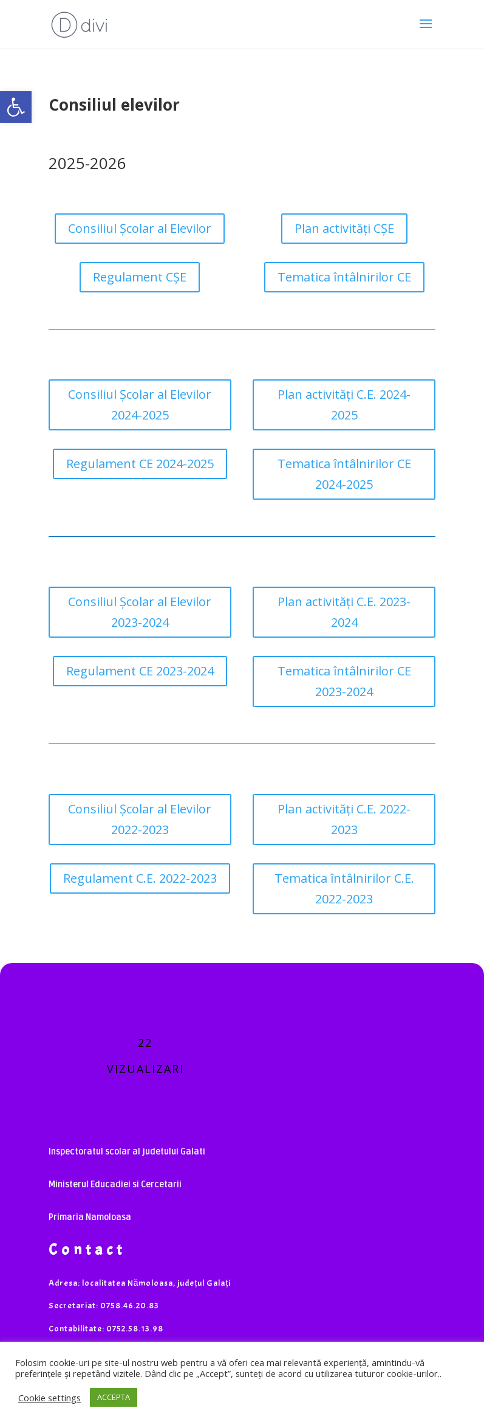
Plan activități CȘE (344, 228)
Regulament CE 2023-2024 (140, 671)
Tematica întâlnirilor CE (344, 277)
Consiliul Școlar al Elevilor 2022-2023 (139, 819)
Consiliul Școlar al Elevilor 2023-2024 (139, 611)
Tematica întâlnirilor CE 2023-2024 (344, 681)
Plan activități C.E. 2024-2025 (344, 404)
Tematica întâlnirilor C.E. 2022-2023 (344, 888)
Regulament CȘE (139, 277)
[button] (16, 107)
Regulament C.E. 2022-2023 (140, 878)
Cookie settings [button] (49, 1397)
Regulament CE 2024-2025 (140, 463)
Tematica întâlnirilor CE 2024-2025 (344, 473)
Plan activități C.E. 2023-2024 (344, 611)
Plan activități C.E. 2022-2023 (344, 819)
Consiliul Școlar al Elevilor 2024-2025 (139, 404)
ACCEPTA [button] (113, 1397)
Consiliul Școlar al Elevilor (139, 228)
